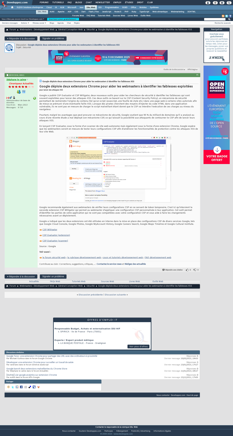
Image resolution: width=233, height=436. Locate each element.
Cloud (49, 7)
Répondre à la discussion (21, 38)
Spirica (64, 332)
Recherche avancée (223, 23)
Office (133, 7)
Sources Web (119, 16)
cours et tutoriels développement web (123, 257)
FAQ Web (91, 16)
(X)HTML (191, 12)
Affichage (191, 69)
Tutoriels (58, 2)
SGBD (124, 7)
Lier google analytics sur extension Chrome (36, 375)
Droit (139, 2)
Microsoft (72, 7)
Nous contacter (163, 395)
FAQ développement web (158, 257)
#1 (197, 75)
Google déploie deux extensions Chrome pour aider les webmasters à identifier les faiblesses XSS (74, 44)
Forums (44, 2)
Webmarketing (177, 12)
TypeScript (144, 12)
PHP (126, 12)
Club (150, 2)
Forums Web (78, 16)
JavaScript (106, 12)
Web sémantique (160, 12)
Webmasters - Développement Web (37, 29)
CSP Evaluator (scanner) (55, 240)
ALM (62, 7)
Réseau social (38, 23)
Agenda (60, 23)
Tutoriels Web (104, 16)
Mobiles (143, 7)
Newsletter (102, 2)
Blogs (78, 2)
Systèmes (154, 7)
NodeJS (117, 12)
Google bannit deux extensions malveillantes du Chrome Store (36, 369)
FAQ (69, 2)
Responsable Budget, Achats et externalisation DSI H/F (87, 328)
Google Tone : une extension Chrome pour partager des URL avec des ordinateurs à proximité (51, 356)
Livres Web (133, 16)
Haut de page (192, 395)
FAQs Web (55, 281)
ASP (69, 12)
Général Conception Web (70, 29)
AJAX (52, 12)
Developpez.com (178, 395)
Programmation (112, 7)
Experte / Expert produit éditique (74, 340)
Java (81, 7)
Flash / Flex (94, 12)
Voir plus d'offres (138, 346)
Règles (77, 23)
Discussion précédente (91, 294)
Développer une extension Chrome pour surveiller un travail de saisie (39, 362)
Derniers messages (10, 23)
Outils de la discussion (174, 69)
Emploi (117, 2)
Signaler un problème (53, 38)
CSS (76, 12)
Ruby (134, 12)
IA (56, 7)
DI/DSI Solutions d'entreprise (30, 7)
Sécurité (91, 29)
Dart (83, 12)
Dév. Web (91, 7)
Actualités (34, 281)
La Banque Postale (72, 343)
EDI (100, 7)
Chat (88, 2)
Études (129, 2)
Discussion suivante (115, 294)
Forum (13, 29)
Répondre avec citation (173, 270)
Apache (61, 12)
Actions (24, 23)
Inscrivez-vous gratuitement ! (63, 19)
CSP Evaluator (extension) (56, 235)
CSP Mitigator (49, 229)
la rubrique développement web (84, 257)
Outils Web (145, 16)
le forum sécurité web (54, 257)
